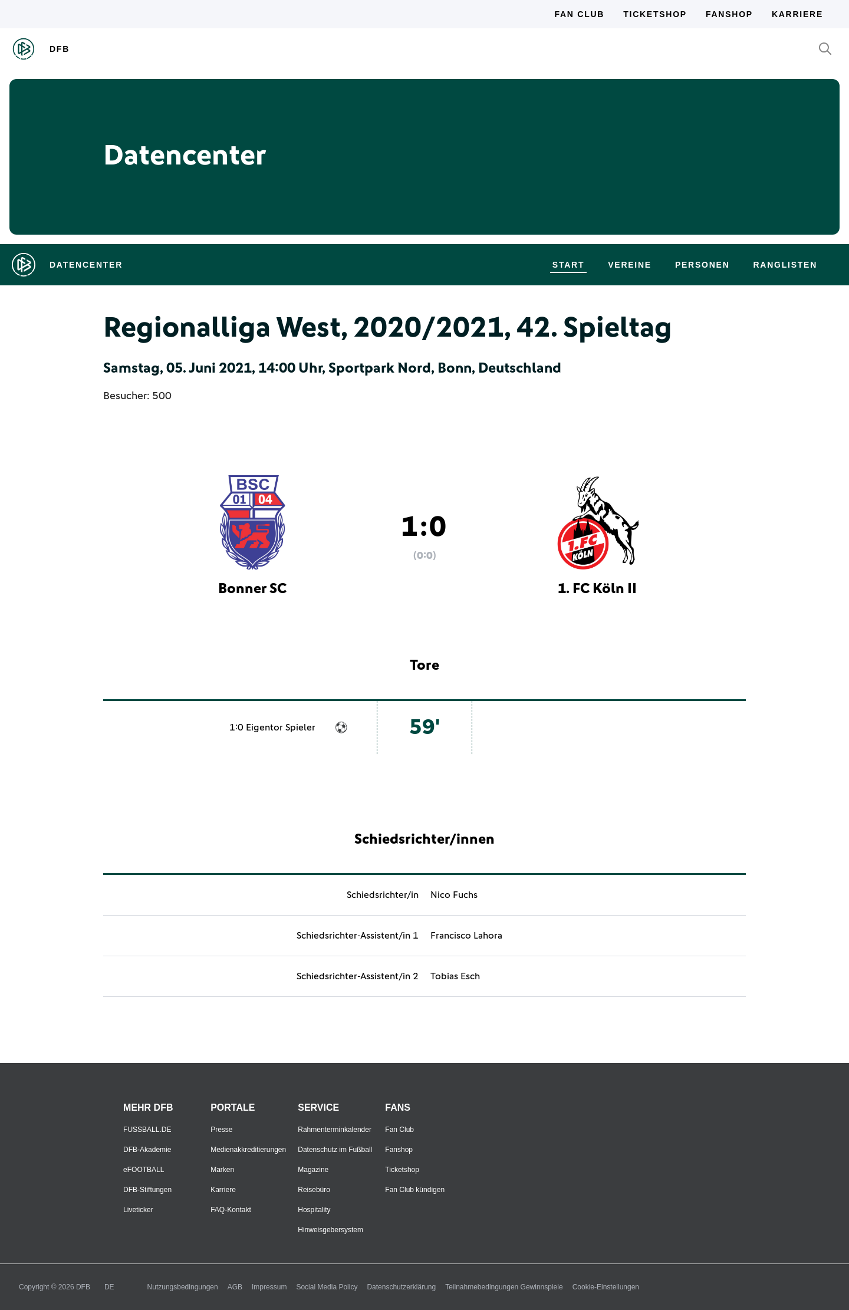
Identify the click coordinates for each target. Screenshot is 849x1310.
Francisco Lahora (466, 935)
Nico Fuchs (454, 895)
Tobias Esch (455, 976)
